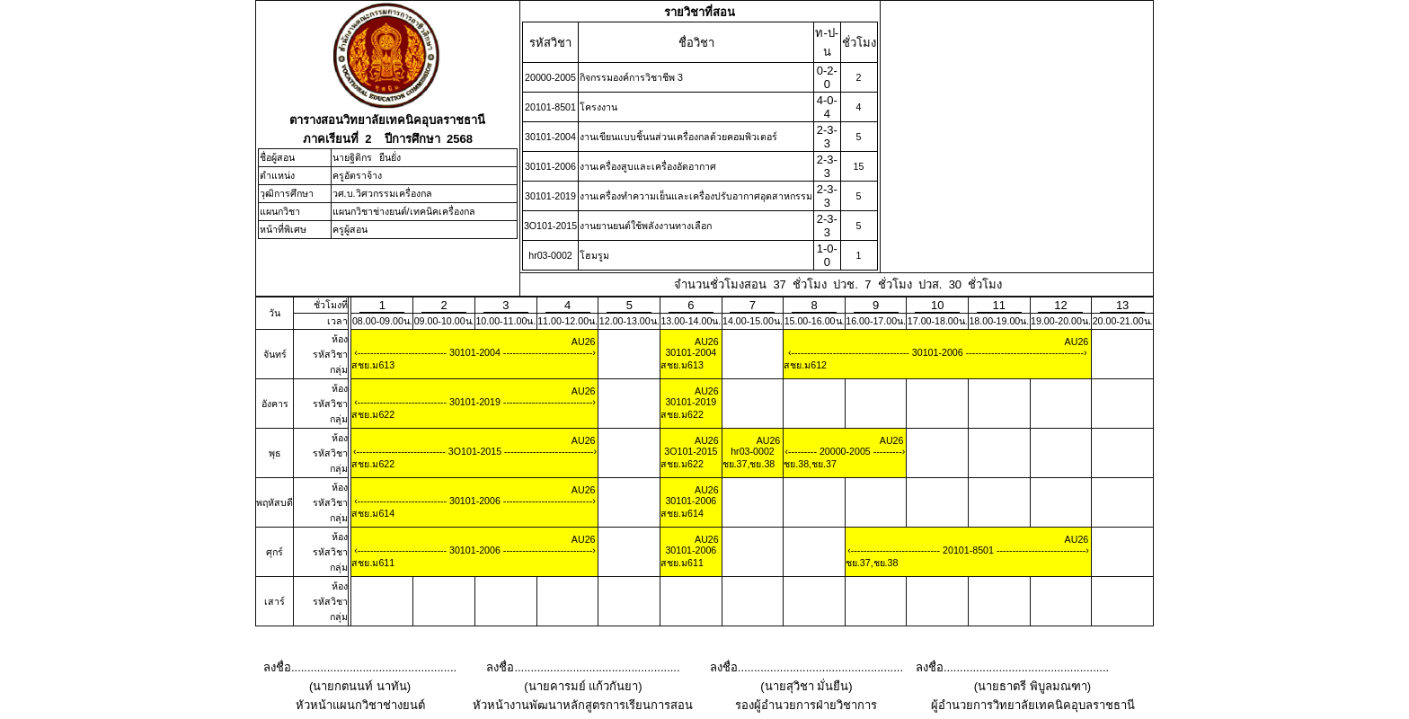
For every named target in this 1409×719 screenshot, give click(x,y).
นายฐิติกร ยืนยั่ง (367, 157)
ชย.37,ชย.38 (748, 463)
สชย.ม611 (372, 562)
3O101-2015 (474, 451)
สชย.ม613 (372, 365)
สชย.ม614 (372, 513)
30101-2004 (475, 352)
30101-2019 (475, 401)
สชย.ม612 (805, 365)
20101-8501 (968, 550)
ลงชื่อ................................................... (359, 667)
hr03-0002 (753, 451)
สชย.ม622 (372, 414)
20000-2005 (845, 451)
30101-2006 (937, 352)
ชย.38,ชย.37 (810, 463)
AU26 (584, 341)
